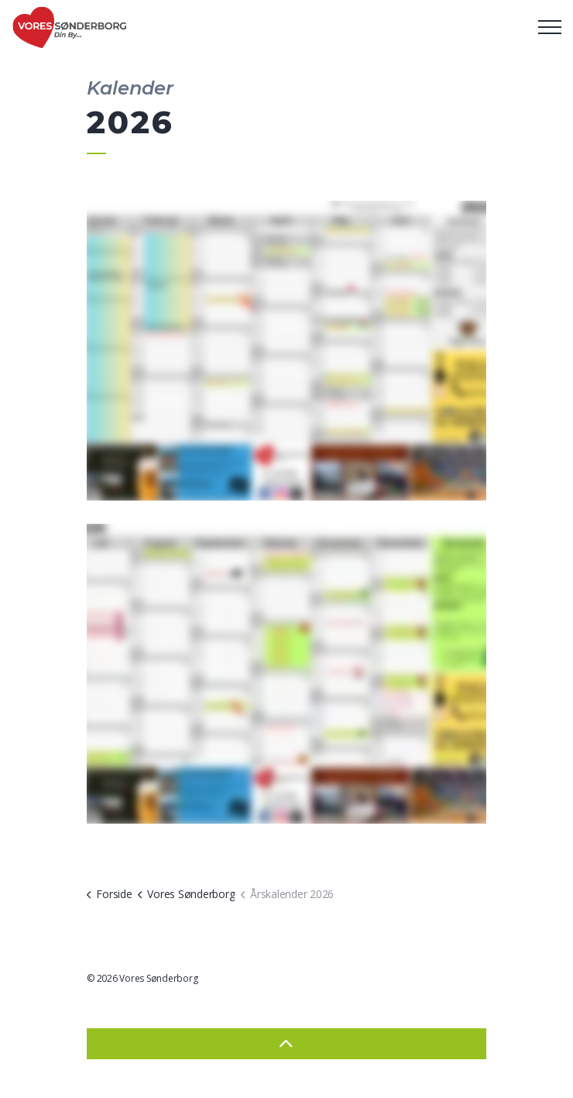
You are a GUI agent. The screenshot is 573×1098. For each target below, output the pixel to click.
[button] (286, 351)
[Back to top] (286, 1043)
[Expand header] (550, 27)
